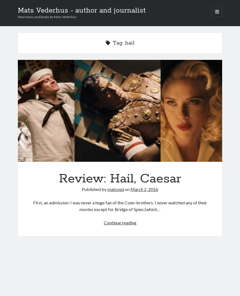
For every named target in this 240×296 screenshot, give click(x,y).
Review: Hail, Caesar (120, 111)
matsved (115, 189)
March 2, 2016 (144, 189)
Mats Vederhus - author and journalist (82, 10)
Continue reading (120, 222)
